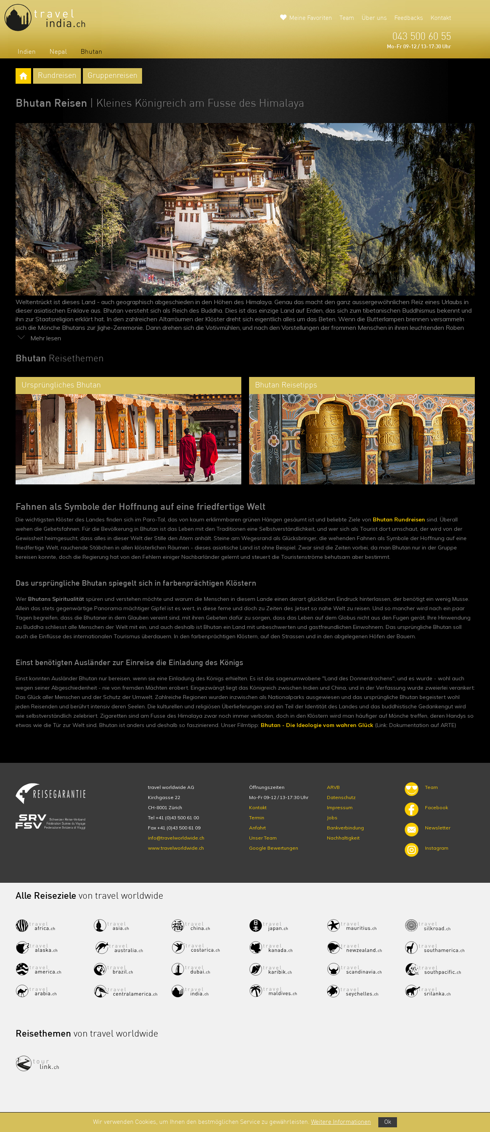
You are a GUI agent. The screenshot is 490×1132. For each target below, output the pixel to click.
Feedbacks (408, 18)
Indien (27, 52)
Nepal (58, 52)
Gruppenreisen (112, 76)
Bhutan (91, 52)
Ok (387, 1122)
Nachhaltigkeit (343, 838)
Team (346, 18)
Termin (256, 817)
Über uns (374, 18)
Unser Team (263, 838)
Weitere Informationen (341, 1122)
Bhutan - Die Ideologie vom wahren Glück (317, 725)
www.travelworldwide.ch (176, 848)
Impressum (340, 807)
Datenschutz (341, 797)
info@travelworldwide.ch (176, 838)
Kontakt (440, 18)
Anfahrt (257, 828)
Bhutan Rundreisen (399, 519)
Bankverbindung (345, 828)
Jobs (332, 817)
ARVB (333, 787)
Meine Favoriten (310, 18)
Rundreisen (57, 76)
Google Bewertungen (273, 848)
